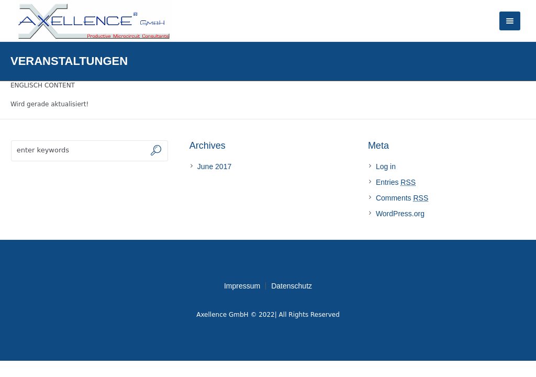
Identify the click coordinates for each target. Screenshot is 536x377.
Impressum (242, 286)
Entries (396, 182)
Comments (402, 198)
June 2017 (214, 166)
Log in (386, 166)
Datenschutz (291, 286)
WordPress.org (400, 213)
